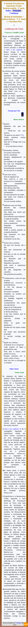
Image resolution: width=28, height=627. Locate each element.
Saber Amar (14, 369)
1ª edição (18, 623)
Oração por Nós (14, 111)
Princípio (16, 11)
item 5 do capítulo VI (15, 49)
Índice (8, 11)
